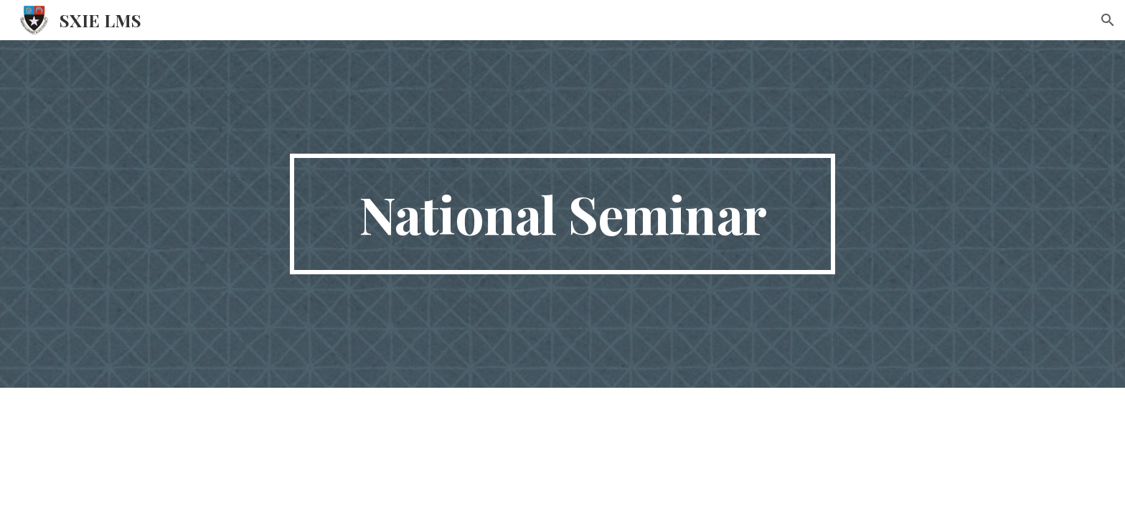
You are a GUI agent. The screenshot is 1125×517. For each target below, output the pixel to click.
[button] (1108, 20)
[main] (562, 214)
